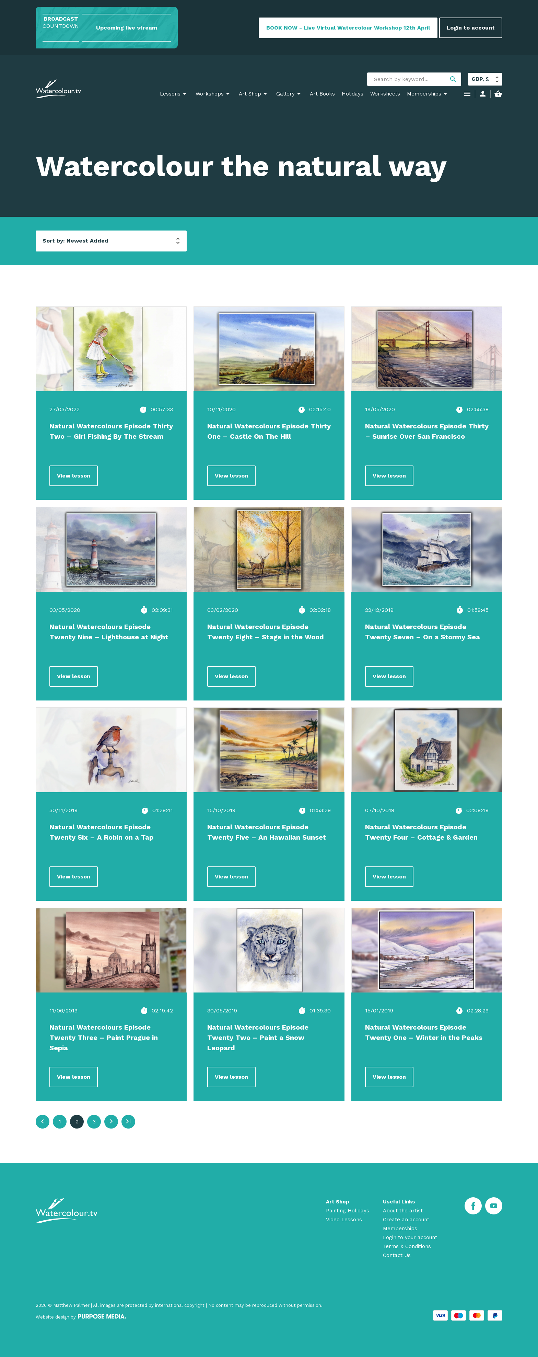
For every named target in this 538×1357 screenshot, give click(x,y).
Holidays (352, 94)
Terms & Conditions (407, 1246)
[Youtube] (493, 1205)
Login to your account (410, 1237)
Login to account (471, 27)
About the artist (403, 1211)
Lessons (170, 94)
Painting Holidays (347, 1211)
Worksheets (385, 94)
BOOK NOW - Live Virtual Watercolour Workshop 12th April (348, 27)
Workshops (210, 94)
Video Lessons (344, 1219)
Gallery (285, 94)
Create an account (406, 1219)
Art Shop (250, 94)
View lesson (73, 475)
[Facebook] (473, 1205)
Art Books (322, 94)
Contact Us (397, 1255)
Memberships (424, 94)
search (453, 79)
